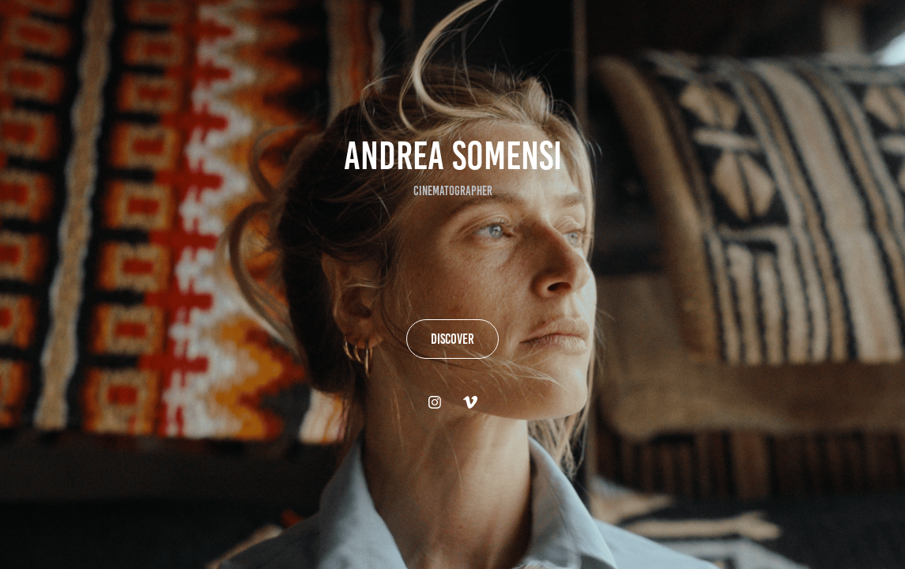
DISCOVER (452, 339)
